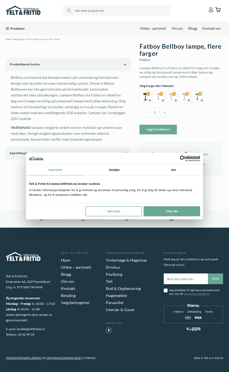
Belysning (19, 39)
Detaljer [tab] (114, 169)
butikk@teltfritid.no (31, 329)
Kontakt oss (211, 28)
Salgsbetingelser (75, 302)
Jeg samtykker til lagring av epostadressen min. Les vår (194, 291)
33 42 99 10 (26, 334)
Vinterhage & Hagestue (126, 260)
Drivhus (113, 267)
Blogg (192, 28)
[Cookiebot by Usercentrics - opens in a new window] (183, 158)
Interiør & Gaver (120, 309)
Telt (109, 281)
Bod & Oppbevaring (123, 288)
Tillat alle (171, 211)
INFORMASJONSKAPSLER (64, 358)
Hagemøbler (116, 295)
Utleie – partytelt (153, 28)
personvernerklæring (197, 293)
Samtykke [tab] (56, 169)
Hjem (8, 39)
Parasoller (115, 302)
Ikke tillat (114, 211)
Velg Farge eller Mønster (156, 86)
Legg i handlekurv (158, 129)
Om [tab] (173, 169)
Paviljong (114, 274)
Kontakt (68, 288)
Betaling (68, 295)
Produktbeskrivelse (25, 64)
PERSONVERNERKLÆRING (23, 358)
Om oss (177, 28)
